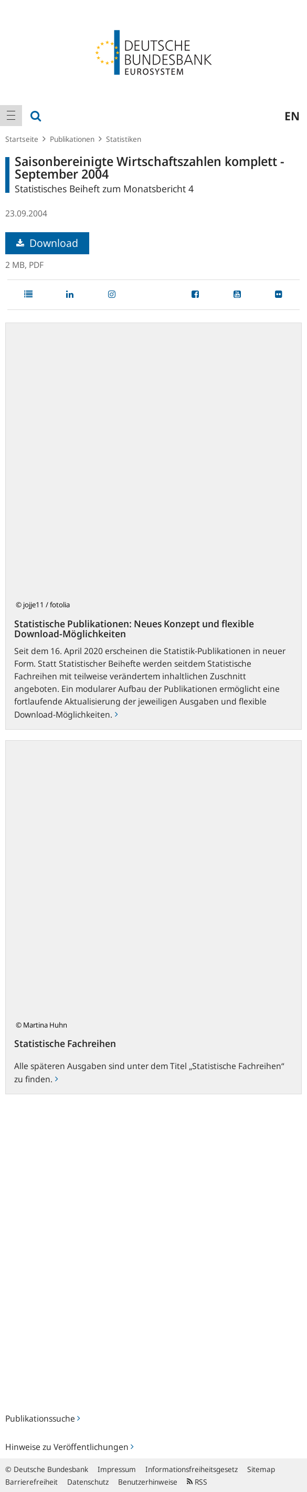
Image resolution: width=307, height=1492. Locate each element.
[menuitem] (11, 115)
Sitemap (261, 1469)
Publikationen (72, 139)
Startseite (21, 139)
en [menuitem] (292, 115)
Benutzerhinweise (147, 1482)
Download (47, 243)
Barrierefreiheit (31, 1482)
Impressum (117, 1469)
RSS (197, 1482)
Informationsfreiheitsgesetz (191, 1469)
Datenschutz (88, 1482)
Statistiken (123, 139)
